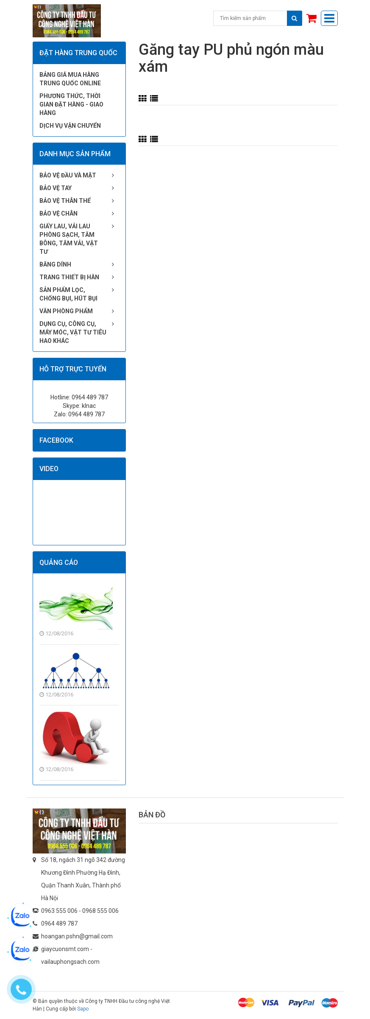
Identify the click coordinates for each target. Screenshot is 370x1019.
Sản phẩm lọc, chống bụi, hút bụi (68, 294)
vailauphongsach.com (70, 961)
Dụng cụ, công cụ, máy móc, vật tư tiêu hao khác (72, 332)
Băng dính (55, 264)
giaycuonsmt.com (65, 949)
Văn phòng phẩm (66, 311)
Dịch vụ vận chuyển (70, 125)
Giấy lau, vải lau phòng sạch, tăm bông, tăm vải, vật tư (68, 239)
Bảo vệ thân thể (65, 200)
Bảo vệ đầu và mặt (67, 175)
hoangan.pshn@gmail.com (77, 936)
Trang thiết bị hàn (69, 277)
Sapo (83, 1009)
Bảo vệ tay (55, 188)
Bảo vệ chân (58, 213)
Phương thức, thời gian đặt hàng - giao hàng (71, 104)
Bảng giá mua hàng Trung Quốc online (70, 79)
